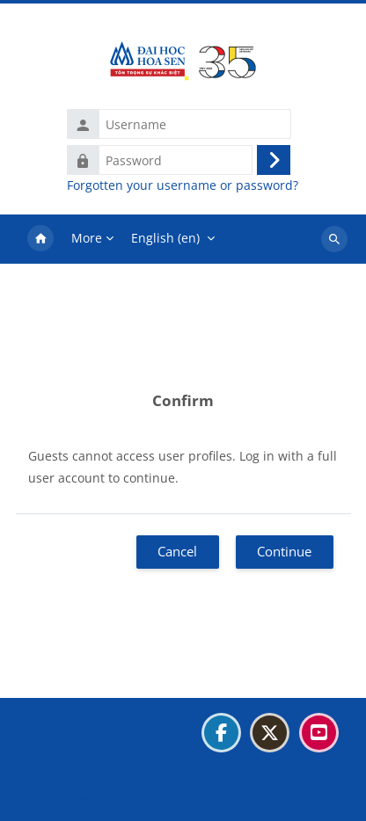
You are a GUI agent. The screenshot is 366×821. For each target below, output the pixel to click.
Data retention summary (99, 775)
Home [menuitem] (40, 239)
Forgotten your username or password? (182, 185)
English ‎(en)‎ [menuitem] (165, 237)
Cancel (177, 551)
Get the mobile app (84, 797)
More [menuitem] (86, 237)
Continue (284, 551)
